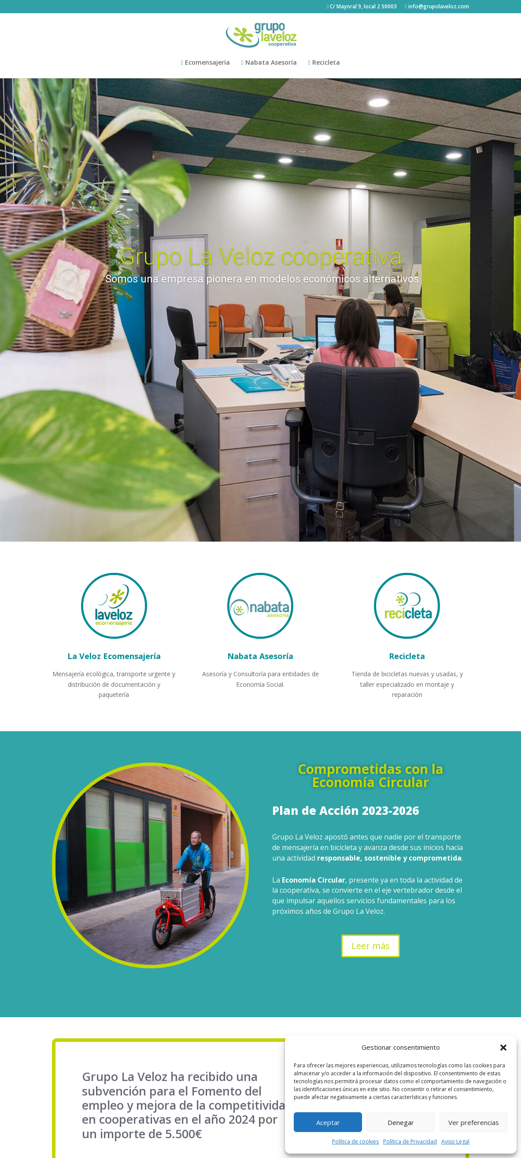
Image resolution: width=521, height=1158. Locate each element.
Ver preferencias (473, 1122)
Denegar (401, 1122)
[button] (503, 1047)
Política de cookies (355, 1141)
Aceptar (328, 1122)
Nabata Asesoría (269, 62)
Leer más (370, 946)
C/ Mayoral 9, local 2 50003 (362, 7)
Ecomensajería (205, 62)
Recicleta (324, 62)
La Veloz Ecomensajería (114, 656)
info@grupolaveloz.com (437, 7)
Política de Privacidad (410, 1141)
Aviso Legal (455, 1141)
